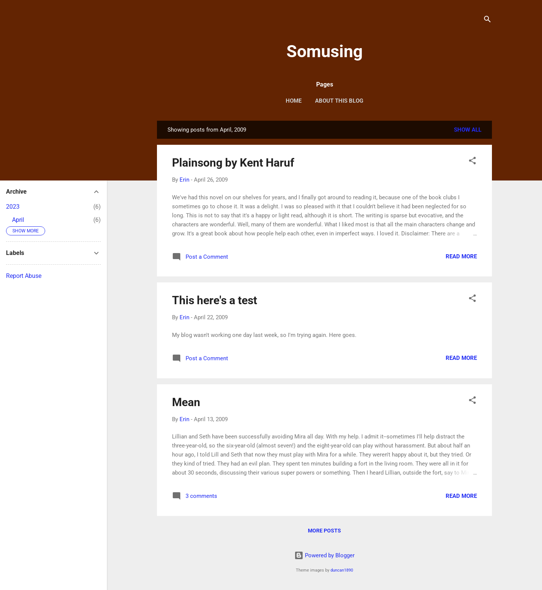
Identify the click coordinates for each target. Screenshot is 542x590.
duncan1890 (341, 570)
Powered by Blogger (324, 555)
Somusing (324, 51)
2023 (13, 206)
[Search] (487, 20)
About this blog (339, 100)
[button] (472, 162)
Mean (186, 402)
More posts (324, 531)
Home (293, 100)
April (18, 219)
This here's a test (214, 300)
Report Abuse (23, 275)
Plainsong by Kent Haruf (233, 162)
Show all (467, 129)
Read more (461, 256)
